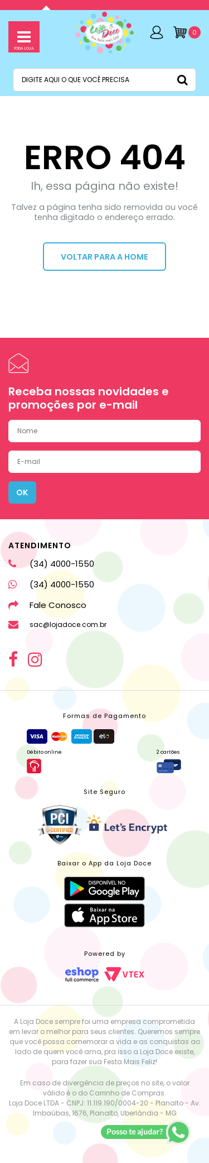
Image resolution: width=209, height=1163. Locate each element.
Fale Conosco (47, 605)
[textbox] (104, 80)
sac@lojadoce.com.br (57, 625)
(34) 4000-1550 (51, 563)
